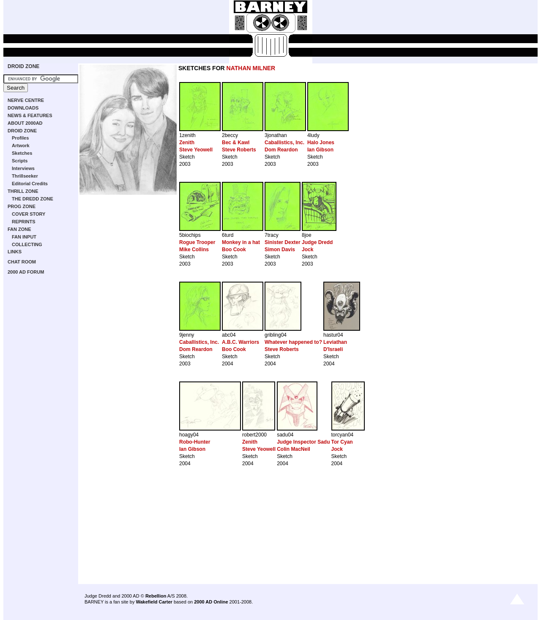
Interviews (23, 168)
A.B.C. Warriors (240, 342)
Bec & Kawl (235, 142)
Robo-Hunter (194, 442)
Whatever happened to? (293, 342)
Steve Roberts (239, 150)
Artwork (21, 145)
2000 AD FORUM (26, 271)
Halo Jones (320, 142)
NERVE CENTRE (26, 100)
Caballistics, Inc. (284, 142)
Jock (307, 249)
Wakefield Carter (154, 601)
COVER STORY (28, 214)
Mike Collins (194, 249)
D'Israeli (333, 349)
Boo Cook (234, 249)
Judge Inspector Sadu (303, 442)
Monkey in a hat (241, 242)
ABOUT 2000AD (25, 123)
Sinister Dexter (283, 242)
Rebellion (156, 595)
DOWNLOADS (23, 107)
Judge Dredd (317, 242)
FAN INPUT (24, 236)
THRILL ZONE (23, 191)
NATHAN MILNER (251, 68)
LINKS (15, 251)
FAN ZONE (19, 229)
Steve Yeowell (196, 150)
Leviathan (335, 342)
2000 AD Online (211, 601)
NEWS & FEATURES (30, 115)
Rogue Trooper (197, 242)
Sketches (22, 153)
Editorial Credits (30, 183)
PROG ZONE (22, 206)
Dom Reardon (281, 150)
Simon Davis (280, 249)
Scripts (19, 160)
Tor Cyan (342, 442)
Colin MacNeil (293, 449)
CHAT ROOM (22, 261)
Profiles (20, 137)
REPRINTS (24, 221)
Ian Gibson (320, 150)
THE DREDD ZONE (32, 198)
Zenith (186, 142)
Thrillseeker (25, 175)
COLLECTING (27, 244)
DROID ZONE (23, 66)
